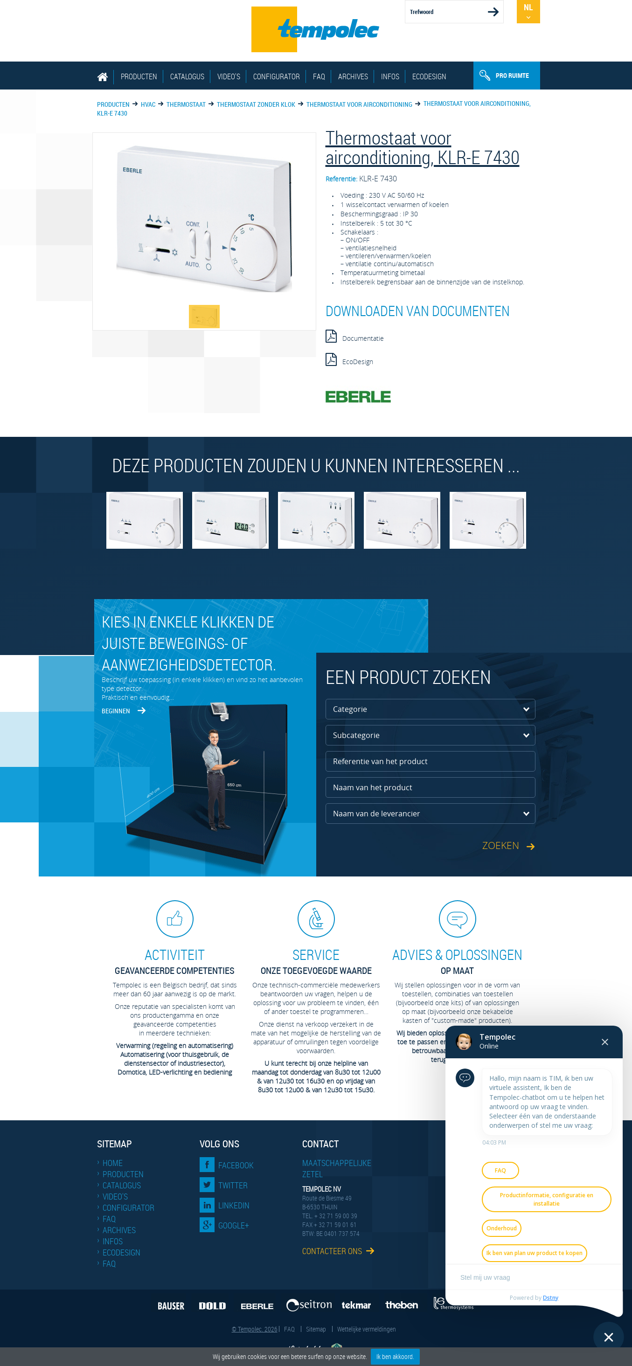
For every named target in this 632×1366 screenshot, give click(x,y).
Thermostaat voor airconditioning (359, 104)
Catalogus (187, 76)
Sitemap (316, 1329)
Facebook (236, 1165)
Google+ (233, 1225)
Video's (228, 76)
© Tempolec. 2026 (255, 1329)
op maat (457, 961)
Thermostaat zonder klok (256, 104)
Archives (353, 76)
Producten (139, 76)
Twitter (233, 1185)
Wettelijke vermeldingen (366, 1329)
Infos (390, 76)
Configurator (276, 76)
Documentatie (355, 336)
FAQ (319, 76)
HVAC (148, 104)
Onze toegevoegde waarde (316, 961)
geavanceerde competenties (175, 961)
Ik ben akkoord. (395, 1356)
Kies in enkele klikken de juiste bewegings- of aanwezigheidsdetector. (189, 643)
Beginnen (116, 710)
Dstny (550, 1298)
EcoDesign (429, 76)
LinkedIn (234, 1205)
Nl (528, 7)
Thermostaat (186, 104)
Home (113, 1162)
